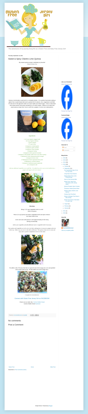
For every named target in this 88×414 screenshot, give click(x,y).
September (67, 168)
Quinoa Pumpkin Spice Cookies (72, 186)
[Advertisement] (22, 387)
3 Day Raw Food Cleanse (70, 173)
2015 (64, 160)
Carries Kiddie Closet (66, 117)
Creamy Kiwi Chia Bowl (70, 194)
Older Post (52, 367)
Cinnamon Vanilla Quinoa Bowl (71, 188)
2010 (64, 213)
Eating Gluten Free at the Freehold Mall (70, 176)
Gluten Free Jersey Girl (66, 84)
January (66, 208)
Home (32, 367)
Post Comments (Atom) (20, 369)
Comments (65, 150)
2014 (64, 162)
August (66, 203)
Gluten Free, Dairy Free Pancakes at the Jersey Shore (70, 183)
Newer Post (11, 367)
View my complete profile (67, 230)
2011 (64, 211)
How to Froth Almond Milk (70, 179)
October (66, 166)
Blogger (50, 405)
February (66, 206)
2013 (64, 164)
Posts (64, 147)
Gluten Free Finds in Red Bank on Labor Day (71, 200)
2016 (64, 158)
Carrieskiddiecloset (68, 228)
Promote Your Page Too (66, 111)
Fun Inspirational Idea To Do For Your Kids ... (71, 171)
